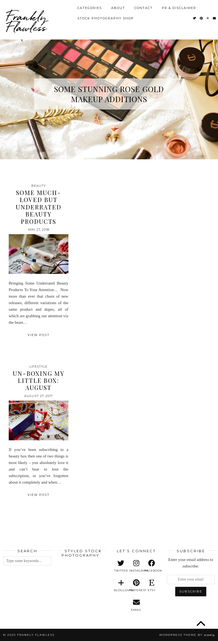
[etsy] (151, 586)
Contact (143, 8)
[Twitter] (194, 18)
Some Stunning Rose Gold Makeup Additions (109, 94)
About (118, 8)
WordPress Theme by (187, 635)
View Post (39, 335)
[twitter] (121, 566)
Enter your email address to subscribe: (190, 562)
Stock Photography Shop (105, 18)
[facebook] (151, 566)
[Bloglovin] (208, 18)
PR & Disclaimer (179, 8)
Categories (89, 8)
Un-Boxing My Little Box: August (38, 380)
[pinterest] (136, 586)
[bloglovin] (121, 586)
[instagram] (136, 566)
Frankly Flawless (26, 22)
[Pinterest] (201, 18)
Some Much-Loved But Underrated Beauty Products (38, 206)
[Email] (214, 18)
